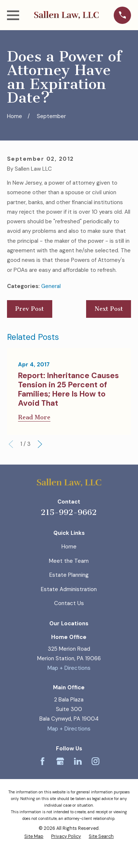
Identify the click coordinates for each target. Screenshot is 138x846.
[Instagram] (95, 761)
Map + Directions (69, 668)
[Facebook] (42, 761)
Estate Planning (69, 575)
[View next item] (40, 444)
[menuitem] (33, 837)
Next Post (109, 308)
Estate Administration (69, 589)
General (51, 286)
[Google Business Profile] (60, 761)
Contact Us (69, 603)
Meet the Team (69, 561)
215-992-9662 (69, 512)
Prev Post (29, 308)
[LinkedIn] (78, 761)
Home (69, 546)
